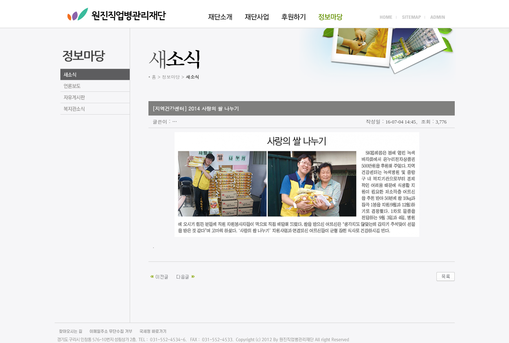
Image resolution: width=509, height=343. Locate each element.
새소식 (95, 74)
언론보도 (95, 86)
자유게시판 (95, 97)
